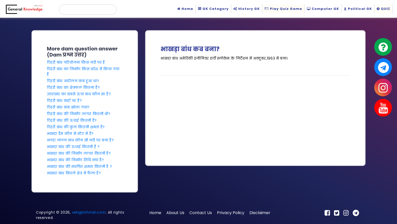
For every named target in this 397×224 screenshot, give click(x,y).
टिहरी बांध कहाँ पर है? (64, 100)
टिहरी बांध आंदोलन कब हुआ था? (73, 80)
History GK (246, 8)
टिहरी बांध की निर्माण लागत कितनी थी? (78, 113)
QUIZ (383, 8)
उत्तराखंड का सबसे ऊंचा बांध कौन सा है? (79, 94)
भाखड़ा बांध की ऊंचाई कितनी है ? (73, 146)
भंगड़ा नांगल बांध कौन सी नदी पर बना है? (80, 140)
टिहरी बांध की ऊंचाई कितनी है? (72, 120)
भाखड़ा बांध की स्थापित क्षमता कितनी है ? (79, 166)
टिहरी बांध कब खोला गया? (68, 107)
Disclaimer (259, 213)
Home (185, 8)
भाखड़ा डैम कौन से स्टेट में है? (70, 133)
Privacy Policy (230, 213)
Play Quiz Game (283, 8)
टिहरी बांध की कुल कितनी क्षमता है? (76, 126)
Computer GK (323, 8)
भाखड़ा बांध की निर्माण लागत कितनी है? (79, 153)
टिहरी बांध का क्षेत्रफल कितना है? (73, 87)
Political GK (358, 8)
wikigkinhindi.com (89, 212)
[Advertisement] (255, 115)
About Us (175, 213)
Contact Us (200, 213)
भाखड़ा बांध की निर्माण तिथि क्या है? (75, 159)
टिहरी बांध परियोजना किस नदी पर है (76, 62)
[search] (88, 10)
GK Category (213, 8)
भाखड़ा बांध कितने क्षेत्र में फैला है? (74, 173)
